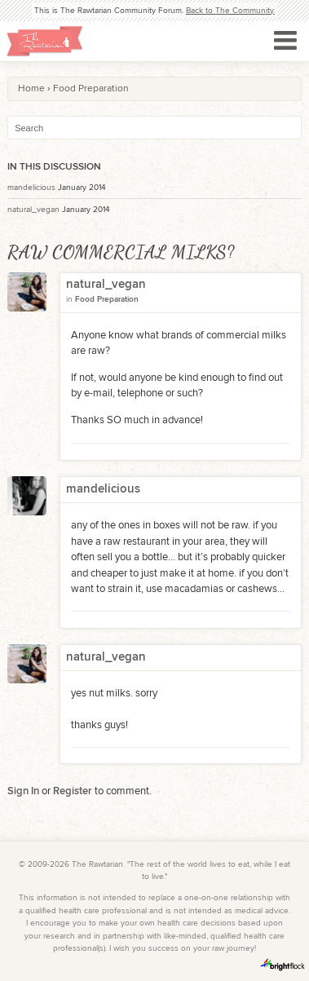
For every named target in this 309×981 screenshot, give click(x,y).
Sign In (23, 791)
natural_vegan (33, 209)
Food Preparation (107, 299)
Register (72, 791)
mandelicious (31, 187)
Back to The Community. (230, 10)
